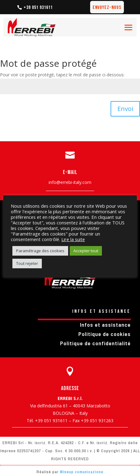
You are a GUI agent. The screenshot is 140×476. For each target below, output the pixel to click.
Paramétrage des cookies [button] (40, 250)
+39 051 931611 (38, 8)
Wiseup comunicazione (81, 471)
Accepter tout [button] (85, 250)
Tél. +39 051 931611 (47, 420)
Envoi (125, 108)
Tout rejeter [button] (27, 263)
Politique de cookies (104, 333)
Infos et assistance (105, 324)
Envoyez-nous (107, 8)
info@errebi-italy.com (70, 182)
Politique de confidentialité (95, 343)
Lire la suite (73, 239)
